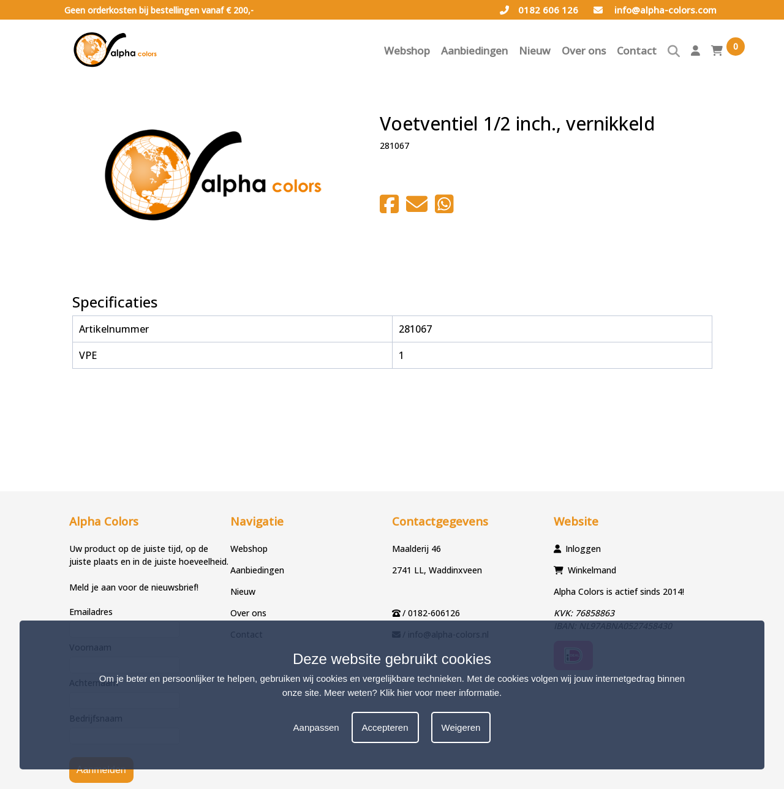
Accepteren (385, 727)
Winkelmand (592, 570)
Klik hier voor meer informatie (439, 692)
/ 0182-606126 (431, 613)
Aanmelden (101, 769)
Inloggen (583, 548)
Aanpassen (316, 727)
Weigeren (461, 727)
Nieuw (535, 50)
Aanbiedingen (474, 50)
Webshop (407, 50)
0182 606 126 (539, 10)
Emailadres (91, 611)
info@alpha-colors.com (655, 10)
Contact (637, 50)
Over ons (584, 50)
